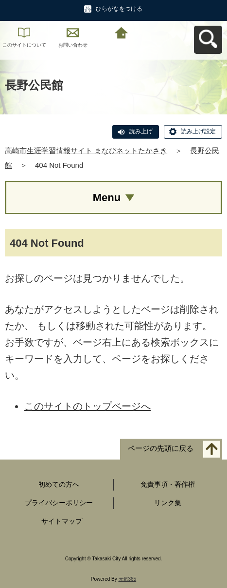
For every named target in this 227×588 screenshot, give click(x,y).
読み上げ (141, 131)
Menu (107, 197)
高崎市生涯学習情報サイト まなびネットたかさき (86, 150)
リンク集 (167, 503)
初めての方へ (58, 484)
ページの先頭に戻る (160, 449)
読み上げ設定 (198, 131)
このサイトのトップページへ (87, 406)
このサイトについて (24, 45)
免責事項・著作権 (167, 484)
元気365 (128, 579)
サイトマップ (61, 521)
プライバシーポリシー (59, 503)
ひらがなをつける (119, 8)
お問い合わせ (72, 45)
